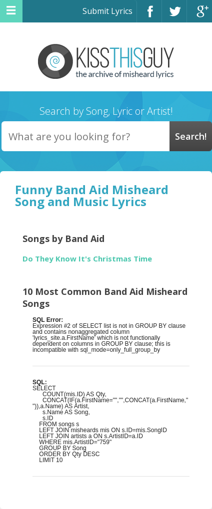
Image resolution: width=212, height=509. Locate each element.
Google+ (199, 15)
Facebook (149, 15)
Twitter (174, 15)
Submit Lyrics (107, 10)
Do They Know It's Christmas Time (87, 258)
